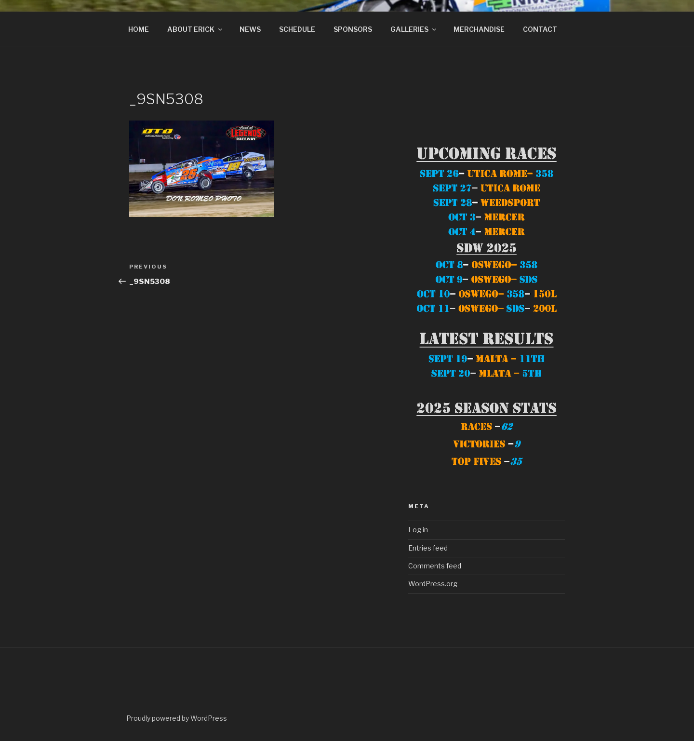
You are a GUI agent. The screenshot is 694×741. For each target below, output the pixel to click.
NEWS (250, 29)
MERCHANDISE (479, 29)
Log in (418, 529)
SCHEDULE (297, 29)
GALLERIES (414, 29)
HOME (138, 29)
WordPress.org (432, 583)
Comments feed (434, 566)
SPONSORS (353, 29)
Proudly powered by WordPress (176, 718)
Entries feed (428, 548)
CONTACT (540, 29)
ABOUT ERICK (195, 29)
